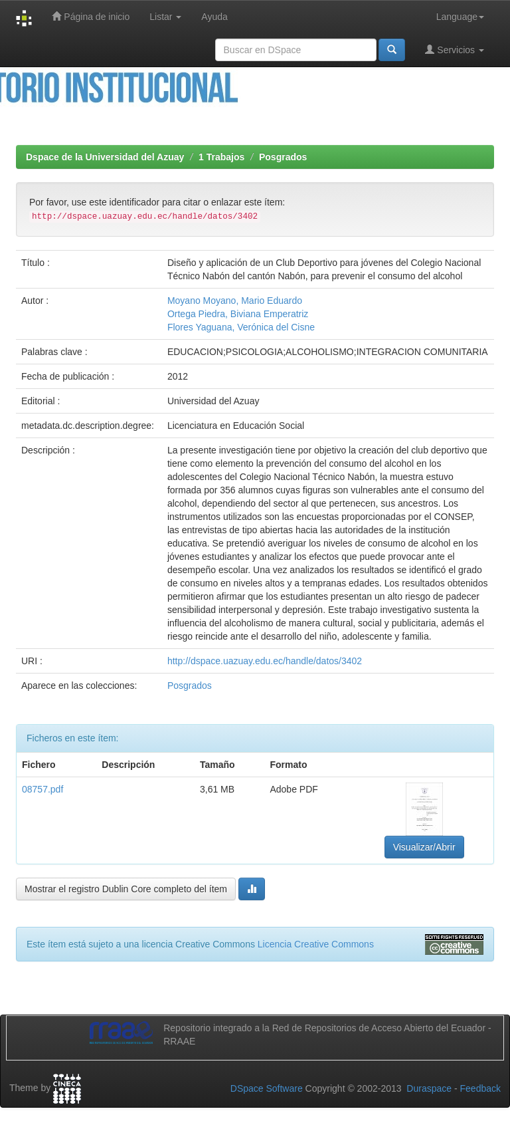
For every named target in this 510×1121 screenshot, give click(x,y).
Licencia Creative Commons (316, 944)
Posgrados (283, 157)
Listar (165, 16)
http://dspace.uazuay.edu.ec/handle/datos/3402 (264, 661)
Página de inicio (90, 16)
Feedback (480, 1088)
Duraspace (429, 1088)
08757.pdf (42, 789)
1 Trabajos (221, 157)
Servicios (454, 49)
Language (460, 16)
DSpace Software (266, 1088)
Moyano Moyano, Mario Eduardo (234, 300)
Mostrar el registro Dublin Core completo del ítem (126, 889)
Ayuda (214, 16)
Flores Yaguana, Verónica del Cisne (241, 327)
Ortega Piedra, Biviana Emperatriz (237, 314)
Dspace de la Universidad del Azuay (105, 157)
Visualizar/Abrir (424, 847)
